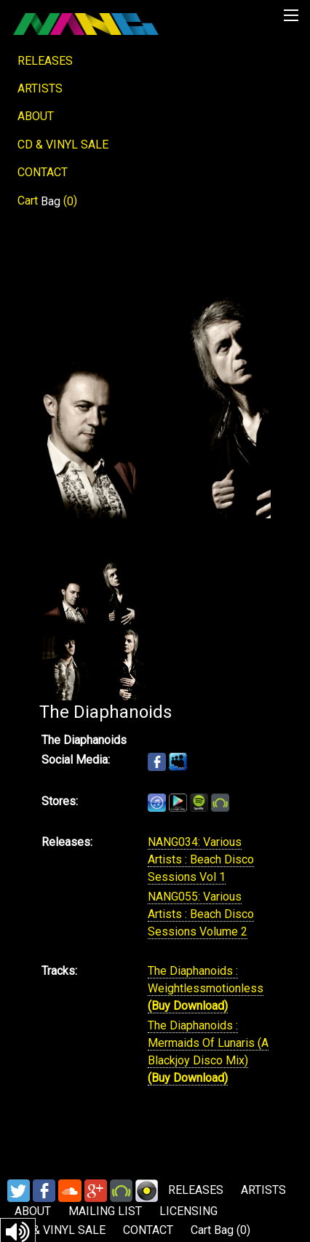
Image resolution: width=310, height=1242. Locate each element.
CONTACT (42, 172)
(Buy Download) (188, 1006)
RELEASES (45, 61)
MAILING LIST (105, 1211)
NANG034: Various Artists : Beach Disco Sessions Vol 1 (201, 859)
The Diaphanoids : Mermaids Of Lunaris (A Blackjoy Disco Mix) (208, 1042)
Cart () (47, 201)
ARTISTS (40, 88)
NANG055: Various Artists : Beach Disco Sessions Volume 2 (201, 914)
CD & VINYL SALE (62, 144)
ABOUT (35, 116)
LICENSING (188, 1211)
